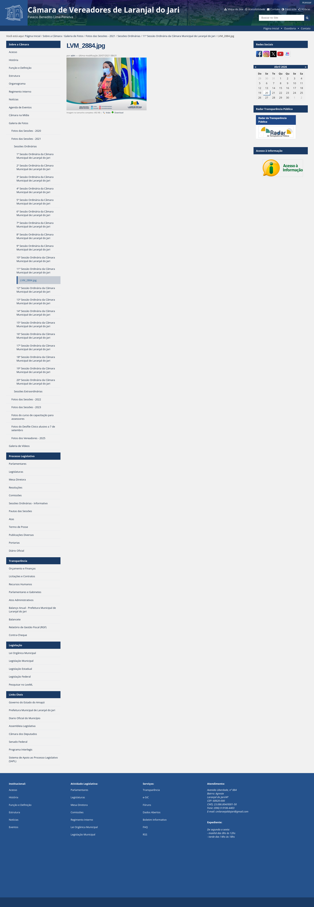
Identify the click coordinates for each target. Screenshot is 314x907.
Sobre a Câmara (52, 36)
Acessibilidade (256, 9)
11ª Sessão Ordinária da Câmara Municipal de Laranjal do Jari (179, 36)
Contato (275, 9)
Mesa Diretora (79, 805)
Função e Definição (20, 805)
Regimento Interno (82, 819)
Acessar (306, 2)
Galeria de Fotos (74, 36)
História (13, 797)
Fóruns (147, 805)
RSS (145, 834)
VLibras (305, 9)
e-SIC (146, 797)
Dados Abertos (151, 812)
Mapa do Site (235, 9)
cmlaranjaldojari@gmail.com (231, 811)
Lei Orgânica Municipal (84, 827)
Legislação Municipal (83, 834)
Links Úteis (16, 694)
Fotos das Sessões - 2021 (100, 36)
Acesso (13, 790)
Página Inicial (271, 28)
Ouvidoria (290, 28)
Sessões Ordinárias (129, 36)
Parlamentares (79, 790)
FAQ (145, 827)
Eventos (13, 827)
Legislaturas (78, 797)
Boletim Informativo (155, 819)
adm (73, 55)
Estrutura (14, 812)
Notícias (13, 819)
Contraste (290, 9)
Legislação (15, 645)
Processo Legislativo (21, 456)
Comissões (77, 812)
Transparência (18, 561)
